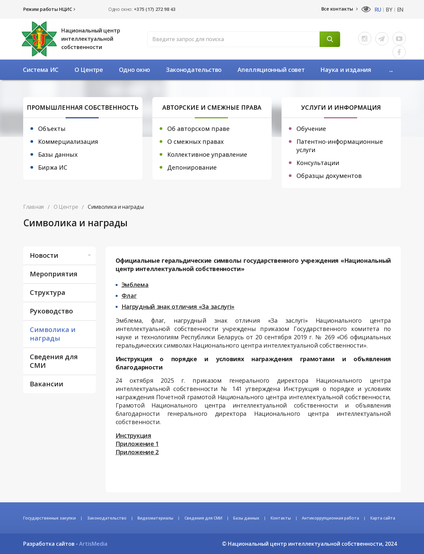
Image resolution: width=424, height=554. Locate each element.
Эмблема (135, 285)
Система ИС (41, 70)
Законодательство (194, 70)
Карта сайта (382, 518)
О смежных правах (195, 141)
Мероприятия (54, 273)
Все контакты (339, 9)
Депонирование (192, 167)
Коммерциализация (68, 141)
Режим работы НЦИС (49, 9)
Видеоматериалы (155, 518)
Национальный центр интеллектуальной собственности (90, 39)
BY (389, 9)
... (391, 70)
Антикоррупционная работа (330, 518)
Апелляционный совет (271, 70)
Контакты (281, 518)
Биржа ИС (52, 167)
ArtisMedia (93, 543)
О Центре (89, 70)
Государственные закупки (49, 518)
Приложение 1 (137, 444)
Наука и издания (345, 70)
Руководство (51, 310)
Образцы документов (329, 176)
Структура (47, 292)
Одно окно (134, 70)
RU (378, 9)
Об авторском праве (198, 129)
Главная (33, 206)
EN (400, 9)
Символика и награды (53, 334)
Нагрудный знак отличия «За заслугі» (178, 306)
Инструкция (133, 435)
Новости (61, 255)
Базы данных (58, 154)
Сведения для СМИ (54, 361)
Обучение (311, 129)
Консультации (317, 163)
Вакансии (46, 383)
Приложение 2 (137, 452)
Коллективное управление (207, 154)
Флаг (129, 296)
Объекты (52, 129)
